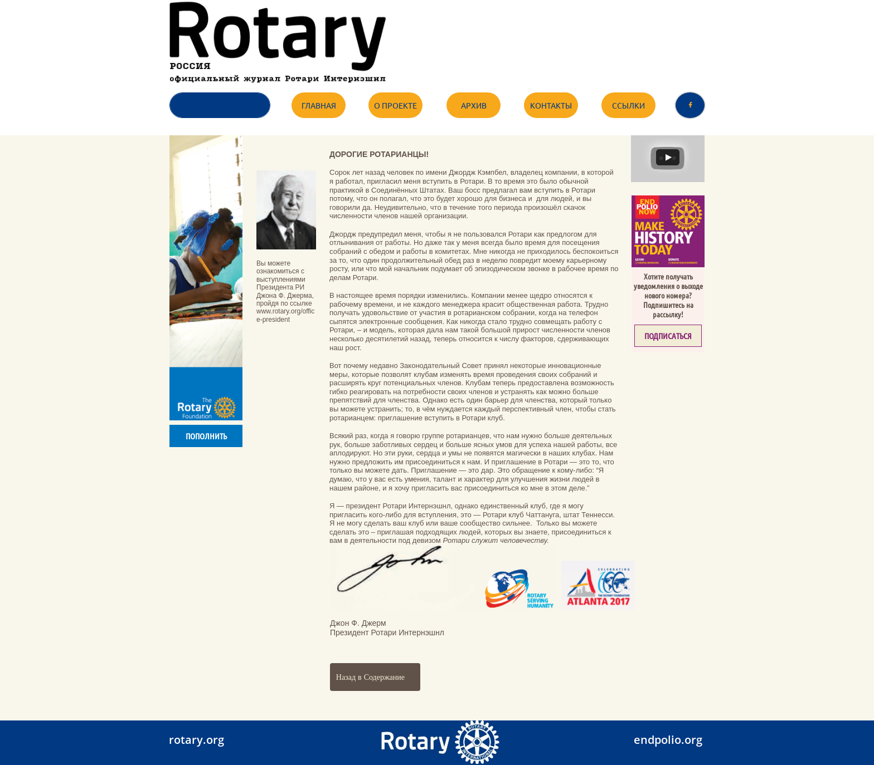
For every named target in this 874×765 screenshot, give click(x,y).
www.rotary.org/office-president (285, 315)
